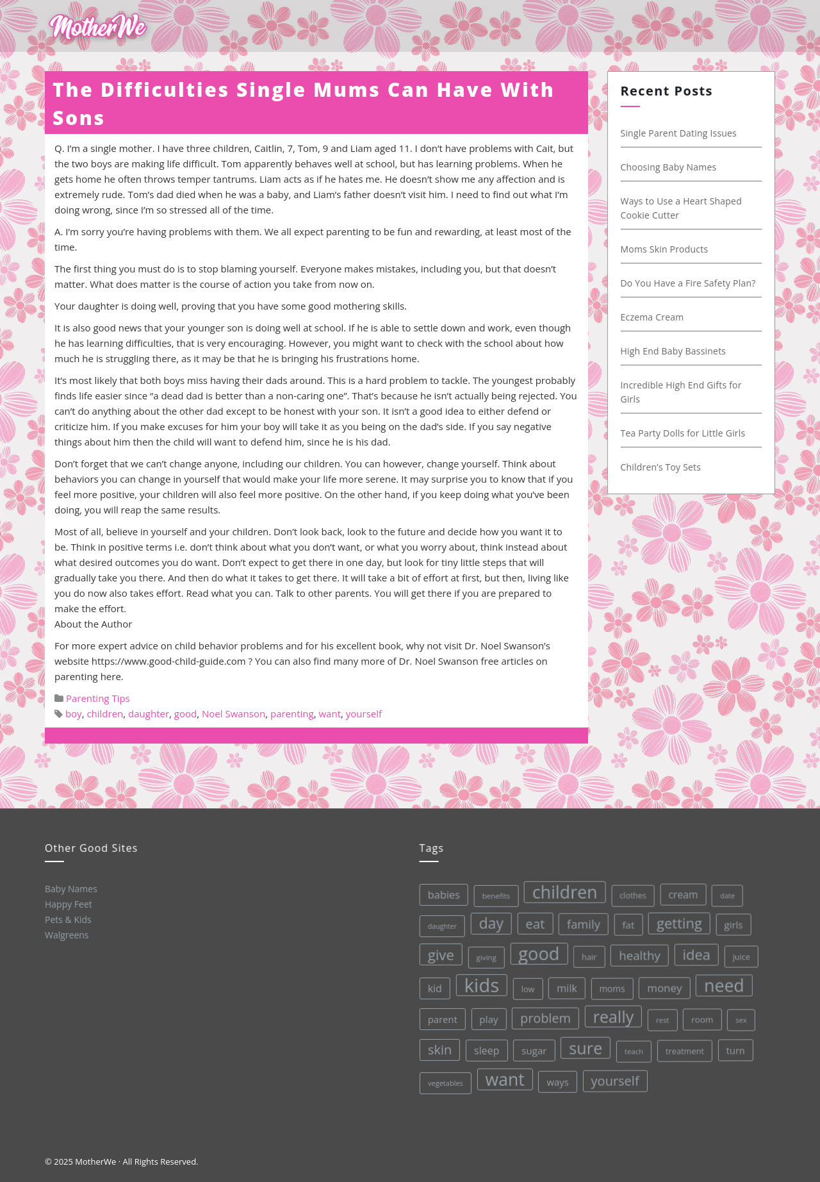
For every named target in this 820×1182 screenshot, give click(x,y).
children (104, 713)
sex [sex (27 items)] (740, 1017)
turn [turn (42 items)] (735, 1047)
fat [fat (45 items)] (627, 922)
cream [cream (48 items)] (681, 892)
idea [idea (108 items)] (695, 951)
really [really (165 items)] (612, 1014)
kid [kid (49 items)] (434, 988)
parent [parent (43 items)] (441, 1018)
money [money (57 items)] (663, 986)
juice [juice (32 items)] (739, 953)
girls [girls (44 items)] (732, 921)
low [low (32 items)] (527, 988)
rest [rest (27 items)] (662, 1017)
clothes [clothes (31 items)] (631, 893)
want (329, 713)
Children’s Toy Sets (658, 467)
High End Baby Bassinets (671, 351)
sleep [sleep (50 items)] (486, 1050)
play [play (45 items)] (488, 1018)
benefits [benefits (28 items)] (494, 894)
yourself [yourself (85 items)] (615, 1079)
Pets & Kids (67, 919)
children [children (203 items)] (563, 890)
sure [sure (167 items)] (585, 1046)
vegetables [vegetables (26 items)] (445, 1083)
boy (73, 713)
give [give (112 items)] (439, 953)
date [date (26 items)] (725, 892)
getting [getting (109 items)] (677, 920)
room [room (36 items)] (701, 1016)
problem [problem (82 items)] (545, 1017)
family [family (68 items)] (581, 922)
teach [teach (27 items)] (633, 1049)
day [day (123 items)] (489, 922)
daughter (148, 713)
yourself (364, 713)
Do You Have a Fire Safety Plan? (685, 283)
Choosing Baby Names (666, 167)
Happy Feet (68, 903)
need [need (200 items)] (723, 982)
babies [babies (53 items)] (441, 894)
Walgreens (67, 934)
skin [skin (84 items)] (439, 1049)
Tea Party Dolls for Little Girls (680, 433)
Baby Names (70, 888)
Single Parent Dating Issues (676, 133)
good (185, 713)
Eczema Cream (650, 317)
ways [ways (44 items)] (557, 1080)
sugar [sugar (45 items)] (533, 1049)
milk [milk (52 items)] (565, 986)
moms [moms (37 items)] (611, 987)
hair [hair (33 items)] (588, 955)
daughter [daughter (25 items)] (440, 925)
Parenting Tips (98, 698)
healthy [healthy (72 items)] (638, 953)
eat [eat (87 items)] (533, 922)
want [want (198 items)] (505, 1078)
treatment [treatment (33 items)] (684, 1048)
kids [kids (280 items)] (480, 984)
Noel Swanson (233, 713)
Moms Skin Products (662, 249)
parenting (292, 713)
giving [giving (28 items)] (485, 956)
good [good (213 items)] (537, 952)
